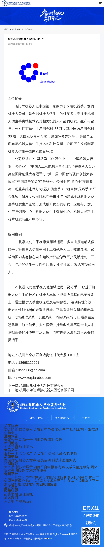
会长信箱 (70, 453)
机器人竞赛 (27, 460)
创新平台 (11, 474)
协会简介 (11, 429)
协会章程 (26, 429)
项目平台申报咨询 (47, 467)
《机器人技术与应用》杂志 (53, 481)
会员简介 (29, 29)
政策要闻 (11, 494)
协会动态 (11, 446)
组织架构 (77, 429)
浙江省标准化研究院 (19, 484)
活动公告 (26, 440)
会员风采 (55, 453)
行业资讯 (26, 446)
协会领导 (62, 429)
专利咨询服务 (36, 470)
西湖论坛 (11, 460)
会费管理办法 (44, 429)
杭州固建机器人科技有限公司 (41, 386)
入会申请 (11, 501)
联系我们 (26, 501)
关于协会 (11, 426)
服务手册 (11, 453)
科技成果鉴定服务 (76, 467)
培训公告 (40, 440)
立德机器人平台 (87, 481)
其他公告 (55, 440)
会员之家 (16, 29)
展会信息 (11, 487)
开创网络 (28, 538)
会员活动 (44, 460)
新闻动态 (11, 443)
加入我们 (11, 498)
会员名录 (26, 453)
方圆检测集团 (46, 484)
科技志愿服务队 (64, 460)
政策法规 (11, 491)
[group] (52, 16)
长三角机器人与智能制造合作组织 (30, 477)
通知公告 (11, 436)
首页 (6, 29)
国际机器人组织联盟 (72, 477)
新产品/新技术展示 (18, 467)
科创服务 (11, 463)
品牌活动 (11, 456)
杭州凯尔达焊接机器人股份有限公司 (46, 390)
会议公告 (11, 440)
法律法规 (26, 494)
